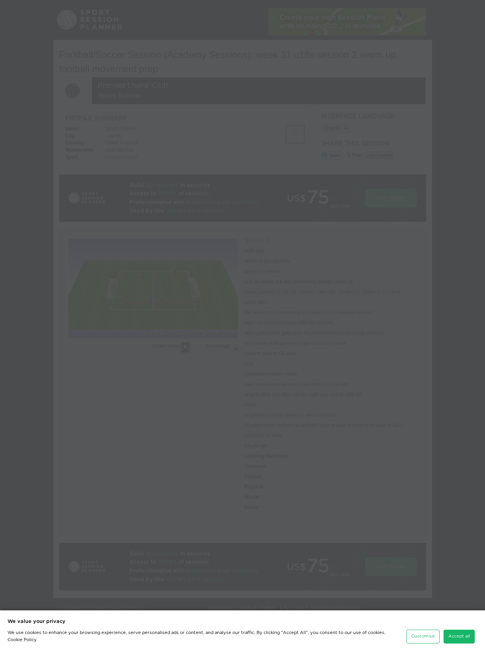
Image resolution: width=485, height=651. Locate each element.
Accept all (459, 634)
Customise (423, 634)
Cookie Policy (21, 638)
